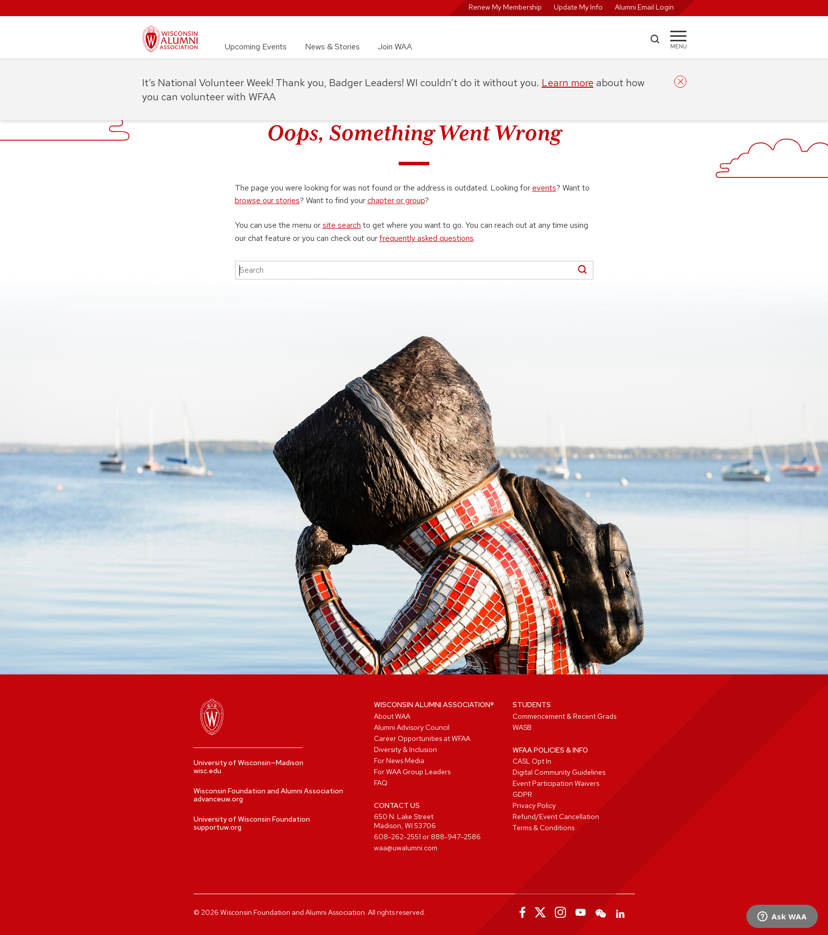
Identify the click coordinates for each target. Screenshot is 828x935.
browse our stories (267, 200)
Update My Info (578, 7)
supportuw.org (217, 827)
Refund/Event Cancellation (556, 816)
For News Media (399, 760)
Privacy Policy (534, 805)
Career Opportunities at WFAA (422, 738)
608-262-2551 (397, 836)
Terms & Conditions (544, 827)
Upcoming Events (256, 46)
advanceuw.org (218, 798)
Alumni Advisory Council (412, 727)
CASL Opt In (532, 761)
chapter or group (396, 200)
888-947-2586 (456, 836)
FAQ (381, 782)
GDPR (522, 794)
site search (342, 225)
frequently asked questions (426, 238)
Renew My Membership (505, 7)
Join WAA (395, 46)
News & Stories (332, 46)
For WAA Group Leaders (412, 771)
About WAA (392, 716)
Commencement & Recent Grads (564, 716)
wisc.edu (207, 770)
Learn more (568, 82)
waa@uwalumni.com (405, 847)
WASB (522, 727)
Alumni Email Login (644, 7)
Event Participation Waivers (556, 783)
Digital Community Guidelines (559, 772)
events (544, 187)
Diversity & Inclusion (405, 749)
